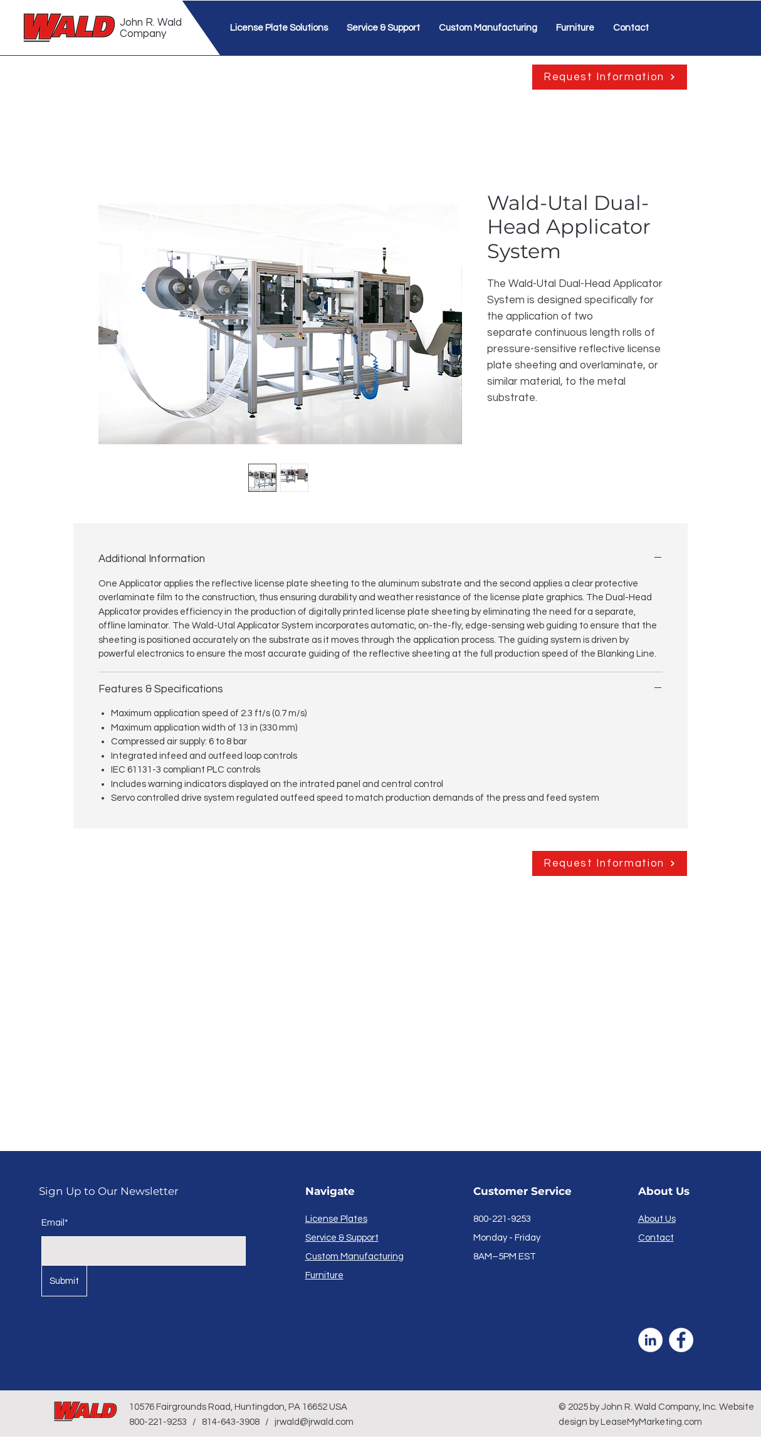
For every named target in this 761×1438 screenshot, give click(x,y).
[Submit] (64, 1280)
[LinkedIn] (650, 1340)
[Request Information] (609, 77)
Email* (54, 1222)
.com (692, 1422)
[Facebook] (681, 1340)
